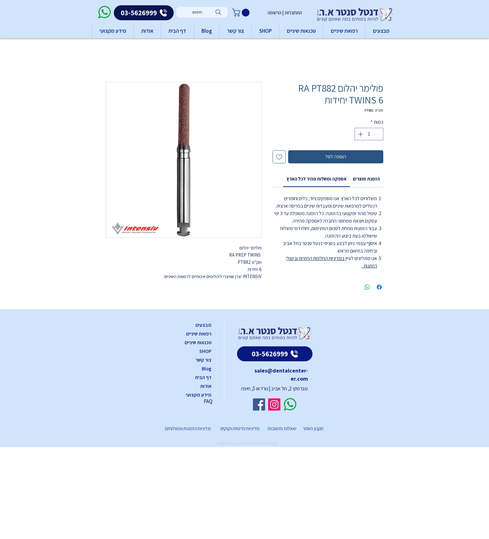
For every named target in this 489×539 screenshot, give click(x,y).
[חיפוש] (202, 12)
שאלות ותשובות (281, 428)
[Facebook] (259, 404)
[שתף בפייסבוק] (379, 287)
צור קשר (203, 360)
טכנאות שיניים (198, 342)
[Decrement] (378, 134)
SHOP (205, 351)
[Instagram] (274, 404)
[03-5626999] (144, 12)
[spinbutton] (369, 134)
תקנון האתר (313, 428)
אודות (205, 386)
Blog (206, 368)
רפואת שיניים (198, 333)
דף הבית (203, 377)
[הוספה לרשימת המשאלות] (279, 156)
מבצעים (203, 325)
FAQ (208, 401)
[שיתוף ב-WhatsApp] (367, 287)
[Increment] (360, 134)
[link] (316, 179)
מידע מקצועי (198, 395)
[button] (241, 13)
